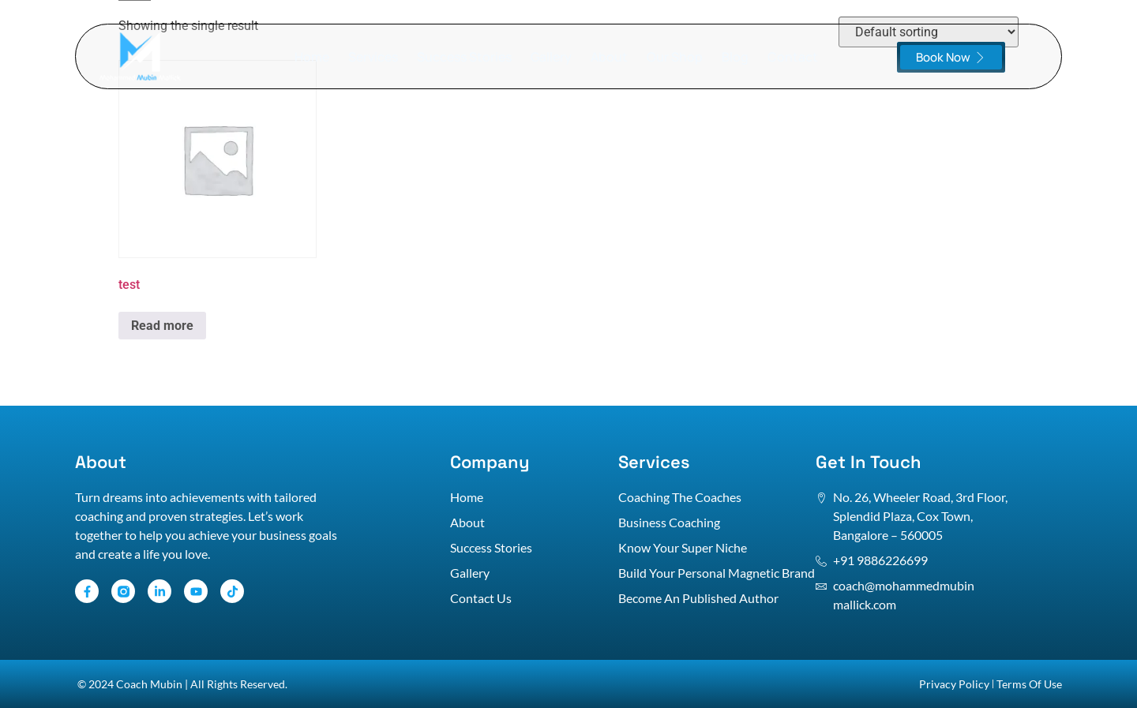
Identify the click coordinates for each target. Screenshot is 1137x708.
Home (312, 57)
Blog (735, 57)
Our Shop (675, 57)
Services (373, 57)
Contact (792, 57)
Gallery (551, 57)
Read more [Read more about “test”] (162, 325)
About (609, 57)
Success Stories (464, 57)
